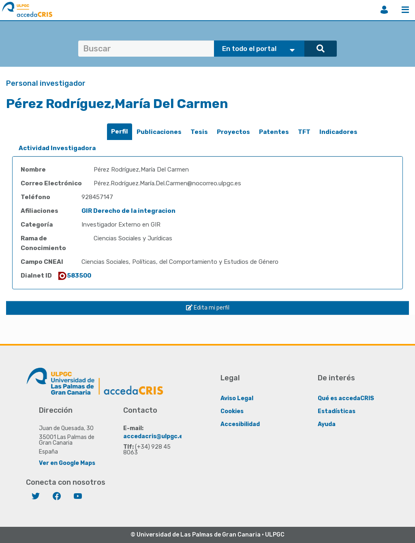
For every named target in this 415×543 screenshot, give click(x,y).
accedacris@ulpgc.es (154, 436)
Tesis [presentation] (199, 132)
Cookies (232, 410)
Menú (405, 10)
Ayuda (327, 423)
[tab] (119, 131)
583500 (74, 275)
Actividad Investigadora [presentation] (57, 148)
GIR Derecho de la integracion (128, 210)
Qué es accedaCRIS (346, 398)
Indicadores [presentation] (338, 132)
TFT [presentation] (304, 132)
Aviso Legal (236, 398)
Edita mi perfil (207, 307)
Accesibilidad (240, 423)
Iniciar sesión (384, 10)
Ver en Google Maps (67, 462)
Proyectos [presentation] (233, 132)
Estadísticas (336, 410)
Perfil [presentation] (119, 131)
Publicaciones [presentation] (159, 132)
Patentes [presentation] (274, 132)
